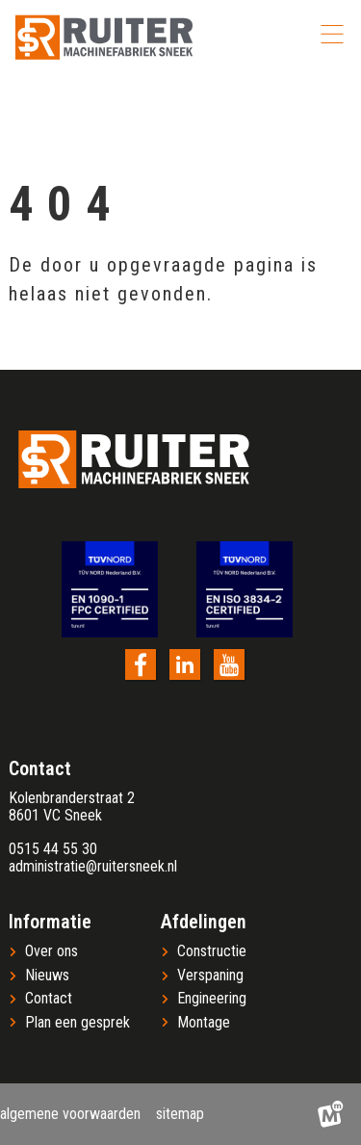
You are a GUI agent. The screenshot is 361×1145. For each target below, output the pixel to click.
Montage (203, 1022)
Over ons (51, 951)
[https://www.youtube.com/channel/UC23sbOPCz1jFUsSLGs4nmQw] (229, 664)
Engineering (211, 998)
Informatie (50, 921)
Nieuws (47, 975)
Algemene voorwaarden (70, 1114)
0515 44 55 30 (53, 849)
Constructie (211, 951)
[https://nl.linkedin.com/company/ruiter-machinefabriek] (184, 664)
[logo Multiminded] (330, 1114)
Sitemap (180, 1114)
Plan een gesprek (77, 1022)
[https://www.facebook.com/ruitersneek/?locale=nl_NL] (140, 664)
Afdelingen (203, 921)
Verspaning (210, 975)
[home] (104, 37)
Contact (48, 998)
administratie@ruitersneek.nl (93, 866)
